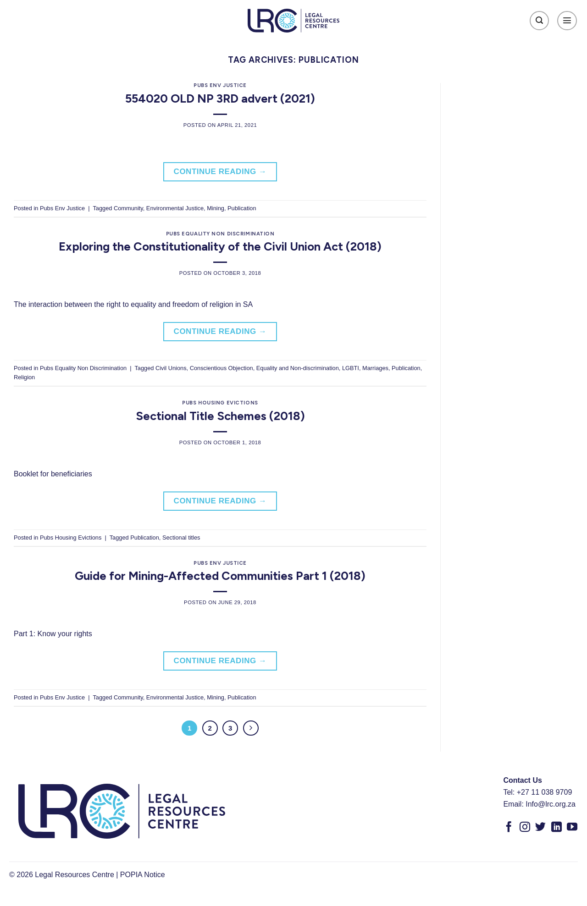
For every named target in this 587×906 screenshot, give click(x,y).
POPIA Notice (142, 875)
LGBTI (350, 368)
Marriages (375, 368)
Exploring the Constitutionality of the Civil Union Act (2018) (220, 246)
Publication (241, 208)
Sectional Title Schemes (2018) (220, 416)
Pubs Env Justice (220, 85)
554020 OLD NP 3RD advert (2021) (220, 98)
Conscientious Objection (221, 368)
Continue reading (220, 171)
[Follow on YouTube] (572, 828)
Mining (215, 208)
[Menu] (567, 21)
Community (128, 208)
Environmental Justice (175, 208)
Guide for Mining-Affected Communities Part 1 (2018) (220, 576)
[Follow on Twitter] (540, 828)
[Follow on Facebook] (509, 828)
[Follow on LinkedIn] (556, 828)
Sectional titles (181, 537)
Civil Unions (171, 368)
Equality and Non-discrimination (297, 368)
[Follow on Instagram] (525, 828)
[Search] (539, 21)
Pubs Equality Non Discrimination (220, 233)
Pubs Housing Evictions (220, 402)
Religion (24, 377)
